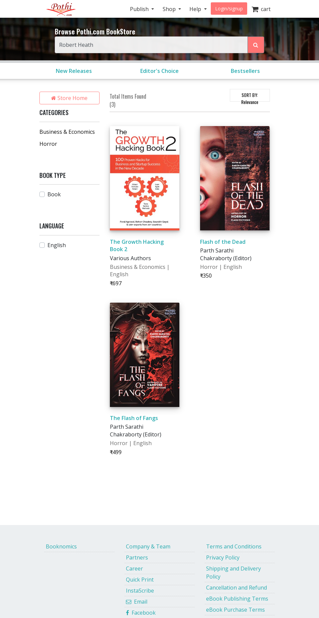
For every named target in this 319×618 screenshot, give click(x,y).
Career (134, 568)
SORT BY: (249, 96)
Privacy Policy (223, 557)
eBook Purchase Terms (235, 609)
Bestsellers (245, 71)
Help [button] (195, 9)
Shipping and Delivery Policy (233, 572)
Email (136, 601)
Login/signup (229, 8)
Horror (48, 143)
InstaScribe (140, 590)
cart (261, 9)
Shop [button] (170, 9)
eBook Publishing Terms (237, 598)
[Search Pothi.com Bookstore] (256, 44)
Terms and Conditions (234, 546)
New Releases (74, 71)
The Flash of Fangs (134, 418)
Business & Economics (67, 131)
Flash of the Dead (223, 241)
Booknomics (61, 546)
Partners (137, 557)
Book (54, 194)
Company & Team (148, 546)
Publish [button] (140, 9)
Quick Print (140, 579)
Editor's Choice (159, 71)
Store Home (69, 98)
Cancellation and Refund (236, 587)
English (56, 245)
